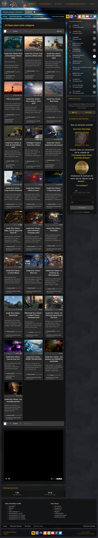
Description (12, 506)
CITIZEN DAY (76, 79)
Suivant (15, 31)
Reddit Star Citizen (60, 517)
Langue (5, 533)
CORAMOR (76, 37)
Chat (10, 510)
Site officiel (58, 506)
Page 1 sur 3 (28, 31)
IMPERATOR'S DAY (78, 73)
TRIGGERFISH (76, 49)
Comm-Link (58, 510)
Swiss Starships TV (69, 4)
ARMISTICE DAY (77, 61)
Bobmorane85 (10, 71)
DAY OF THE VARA (78, 85)
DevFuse (87, 212)
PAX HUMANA (76, 91)
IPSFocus (13, 532)
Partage (88, 112)
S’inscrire (29, 12)
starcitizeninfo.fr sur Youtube (17, 519)
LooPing (38, 121)
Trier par (59, 31)
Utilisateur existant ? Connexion (13, 12)
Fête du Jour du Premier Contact (82, 67)
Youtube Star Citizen (60, 515)
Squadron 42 (58, 508)
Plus (92, 4)
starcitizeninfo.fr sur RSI (16, 513)
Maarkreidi (8, 77)
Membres (11, 508)
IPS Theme (6, 532)
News (56, 4)
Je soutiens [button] (82, 207)
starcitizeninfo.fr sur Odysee (17, 515)
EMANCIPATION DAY (78, 55)
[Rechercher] (76, 12)
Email (74, 112)
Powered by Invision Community (86, 533)
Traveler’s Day (77, 31)
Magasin (57, 511)
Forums (82, 4)
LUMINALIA (76, 25)
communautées (59, 513)
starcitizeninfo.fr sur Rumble (17, 517)
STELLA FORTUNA (78, 43)
